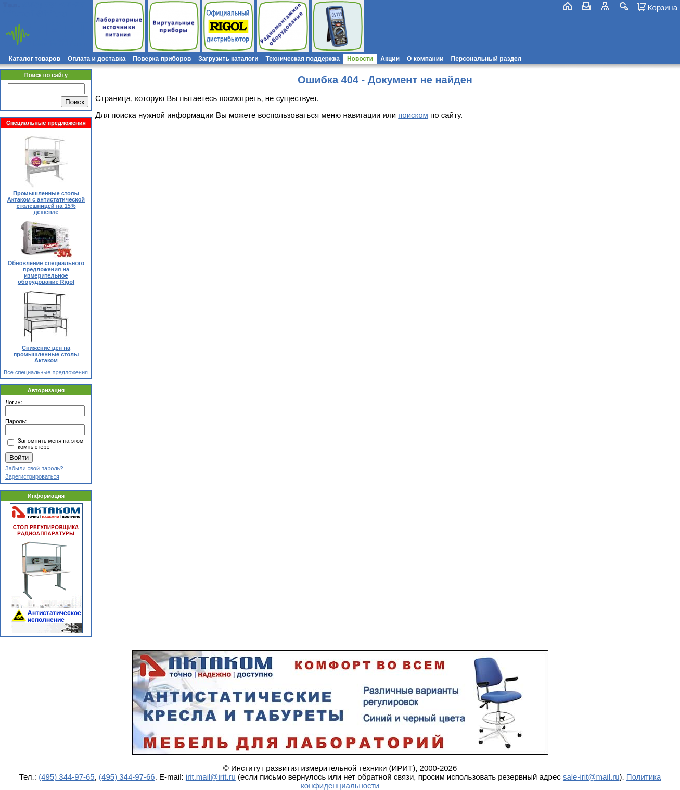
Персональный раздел (486, 58)
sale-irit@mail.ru (591, 776)
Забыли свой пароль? (34, 468)
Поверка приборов (162, 58)
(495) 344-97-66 (127, 776)
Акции (390, 58)
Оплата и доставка (97, 58)
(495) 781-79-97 (53, 5)
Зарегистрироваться (32, 476)
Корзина (662, 7)
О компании (425, 58)
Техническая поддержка (303, 58)
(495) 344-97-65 (67, 776)
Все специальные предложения (46, 372)
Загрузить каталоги (228, 58)
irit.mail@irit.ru (35, 14)
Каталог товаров (34, 58)
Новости (360, 58)
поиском (413, 114)
